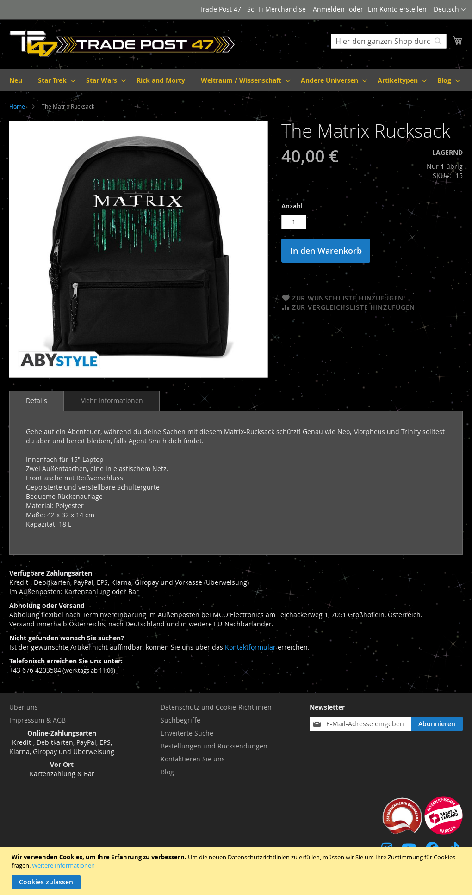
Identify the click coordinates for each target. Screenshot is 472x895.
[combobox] (389, 41)
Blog (167, 771)
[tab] (36, 401)
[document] (237, 871)
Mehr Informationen (111, 400)
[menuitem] (16, 80)
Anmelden (329, 9)
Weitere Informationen (63, 865)
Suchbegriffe (180, 720)
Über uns (23, 707)
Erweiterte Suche (187, 733)
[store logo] (122, 44)
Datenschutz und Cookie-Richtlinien (216, 707)
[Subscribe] (437, 724)
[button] (450, 10)
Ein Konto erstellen (397, 9)
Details (36, 400)
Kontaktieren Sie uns (193, 758)
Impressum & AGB (37, 720)
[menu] (236, 80)
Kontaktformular (250, 647)
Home (17, 106)
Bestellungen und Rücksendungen (214, 746)
